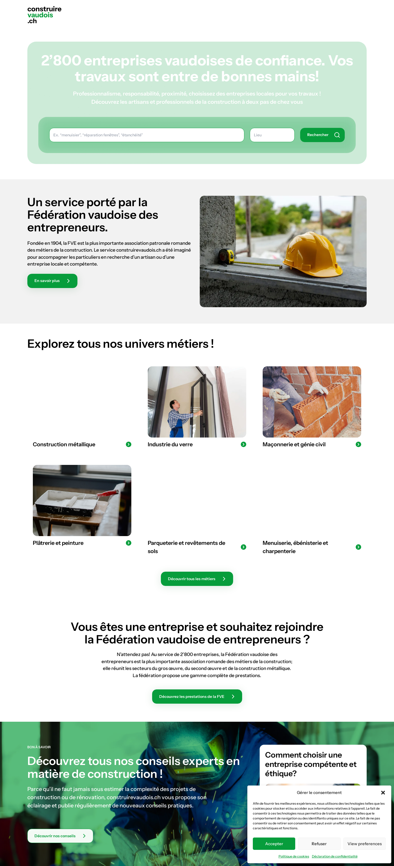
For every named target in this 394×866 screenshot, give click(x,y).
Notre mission (216, 9)
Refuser (319, 843)
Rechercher (353, 9)
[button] (383, 792)
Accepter (274, 843)
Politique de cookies (294, 856)
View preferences (364, 843)
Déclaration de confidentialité (335, 856)
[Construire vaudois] (44, 14)
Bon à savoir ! (308, 9)
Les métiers (263, 9)
